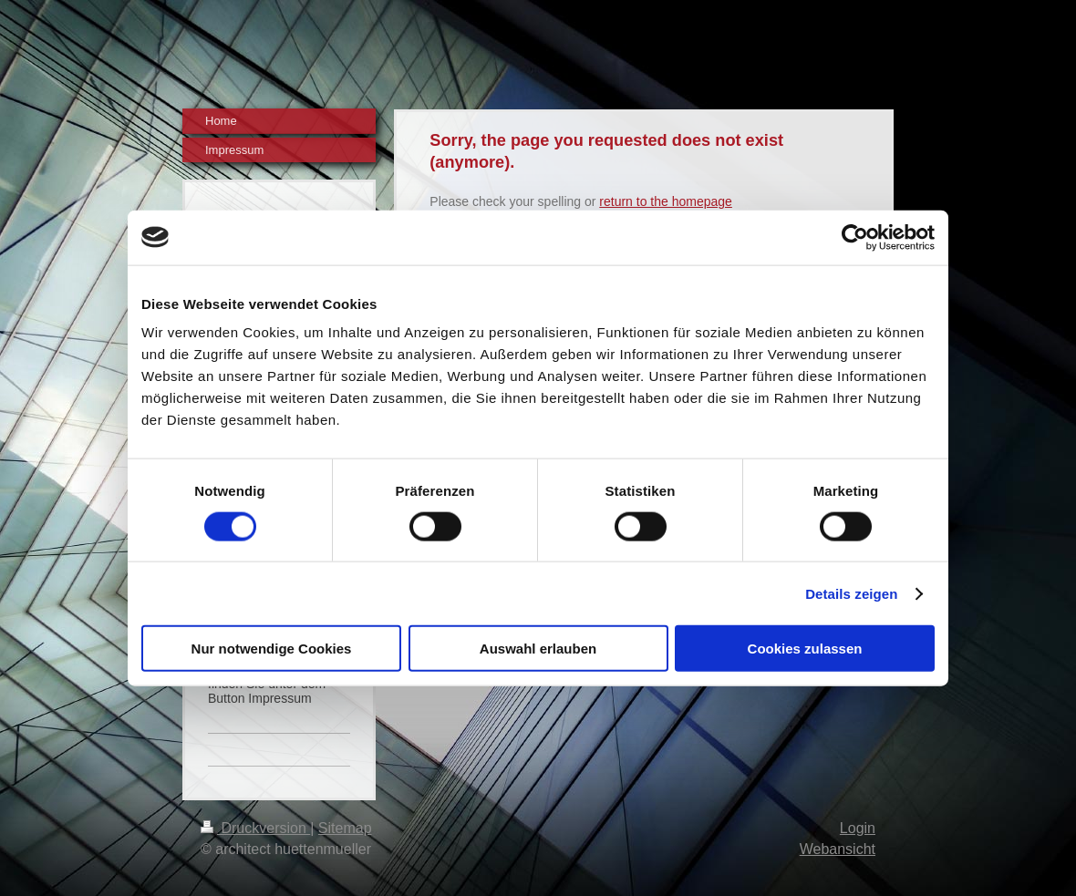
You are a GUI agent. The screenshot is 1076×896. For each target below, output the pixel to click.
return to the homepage (665, 201)
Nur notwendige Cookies (271, 648)
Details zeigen (851, 593)
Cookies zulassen (805, 648)
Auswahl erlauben (538, 648)
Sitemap (345, 828)
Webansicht (837, 849)
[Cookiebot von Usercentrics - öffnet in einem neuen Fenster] (855, 237)
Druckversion (255, 828)
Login (857, 828)
